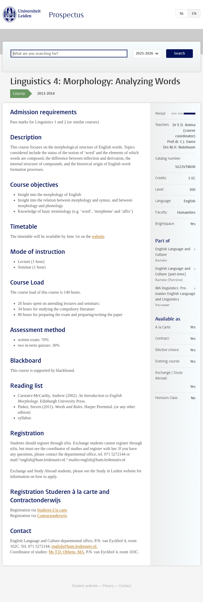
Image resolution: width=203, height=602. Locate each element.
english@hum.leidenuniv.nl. (74, 546)
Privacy (108, 585)
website (98, 236)
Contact (125, 585)
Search (179, 53)
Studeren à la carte (52, 510)
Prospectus (66, 15)
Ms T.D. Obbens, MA (66, 552)
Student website (85, 585)
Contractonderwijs (52, 515)
